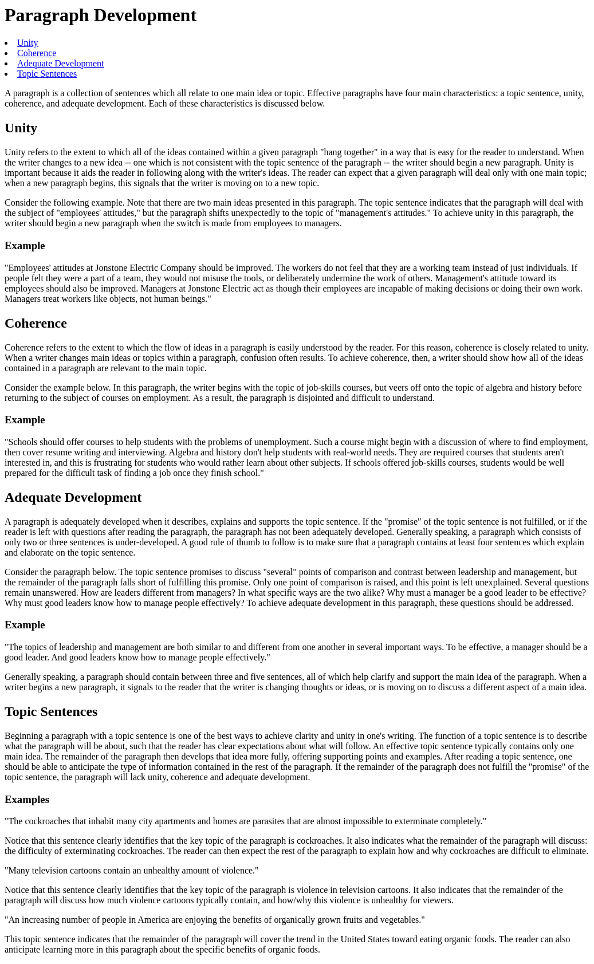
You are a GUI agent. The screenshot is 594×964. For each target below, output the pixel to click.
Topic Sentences (47, 73)
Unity (27, 43)
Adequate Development (60, 63)
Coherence (36, 53)
